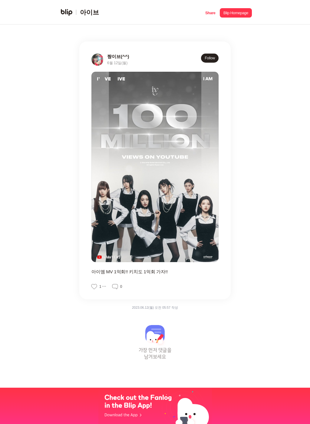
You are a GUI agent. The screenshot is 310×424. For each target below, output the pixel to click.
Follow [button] (210, 58)
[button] (210, 12)
